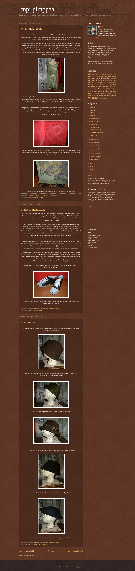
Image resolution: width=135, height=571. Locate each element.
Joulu (101, 76)
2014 (91, 110)
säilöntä (109, 93)
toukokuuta (94, 148)
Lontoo (105, 82)
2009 (91, 166)
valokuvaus (93, 98)
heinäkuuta (94, 142)
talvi (114, 93)
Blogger (78, 567)
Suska (102, 27)
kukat (93, 80)
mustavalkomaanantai (94, 86)
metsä (101, 84)
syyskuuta (94, 127)
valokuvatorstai (111, 95)
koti (89, 80)
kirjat (98, 78)
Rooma (100, 91)
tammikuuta (95, 160)
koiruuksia (105, 78)
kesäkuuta (94, 145)
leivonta (90, 82)
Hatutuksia (28, 322)
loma (101, 82)
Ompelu (36, 198)
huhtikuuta (94, 151)
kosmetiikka (113, 78)
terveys (90, 95)
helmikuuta (94, 157)
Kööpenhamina (107, 80)
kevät (94, 78)
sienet (90, 93)
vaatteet (41, 198)
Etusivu (51, 551)
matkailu (90, 84)
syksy (40, 310)
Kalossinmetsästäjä (33, 209)
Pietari (114, 88)
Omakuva (105, 86)
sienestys (113, 91)
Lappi (114, 80)
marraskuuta (95, 121)
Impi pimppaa (36, 9)
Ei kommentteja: (54, 308)
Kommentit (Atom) (28, 555)
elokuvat (30, 310)
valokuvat (102, 95)
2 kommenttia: (53, 195)
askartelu (91, 74)
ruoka (106, 91)
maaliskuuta (95, 154)
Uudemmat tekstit (26, 551)
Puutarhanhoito (92, 91)
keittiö (109, 76)
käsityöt (30, 198)
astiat (97, 74)
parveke (107, 89)
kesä (89, 78)
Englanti (109, 74)
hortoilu (96, 76)
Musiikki (113, 84)
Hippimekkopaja (31, 28)
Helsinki (90, 76)
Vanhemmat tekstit (75, 551)
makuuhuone (112, 82)
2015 (91, 107)
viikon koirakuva (103, 98)
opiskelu (90, 88)
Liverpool (96, 82)
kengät (36, 310)
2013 (91, 113)
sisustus (97, 93)
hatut (29, 544)
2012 (91, 116)
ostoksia (34, 544)
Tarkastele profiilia (93, 38)
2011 (91, 163)
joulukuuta (94, 118)
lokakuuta (94, 124)
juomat (105, 76)
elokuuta (94, 139)
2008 (91, 169)
